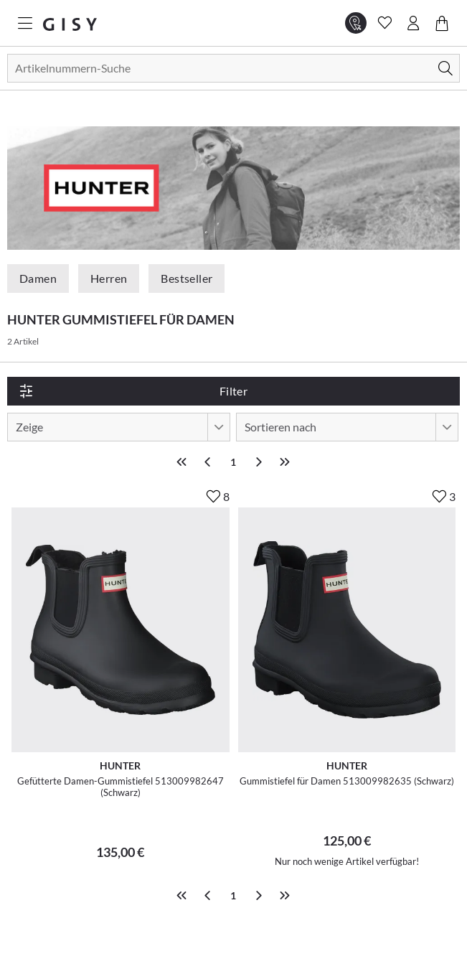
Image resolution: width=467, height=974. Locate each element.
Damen (38, 278)
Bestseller (186, 278)
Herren (108, 278)
